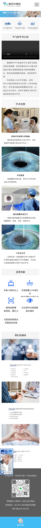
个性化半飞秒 (19, 476)
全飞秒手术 (9, 476)
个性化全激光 (31, 476)
